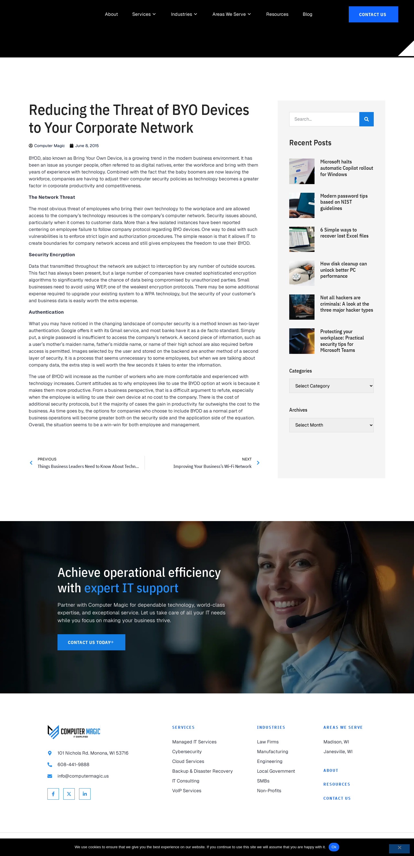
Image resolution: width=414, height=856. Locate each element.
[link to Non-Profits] (278, 790)
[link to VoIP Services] (203, 790)
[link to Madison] (345, 742)
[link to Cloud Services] (203, 761)
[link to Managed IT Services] (203, 742)
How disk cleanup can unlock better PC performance (343, 269)
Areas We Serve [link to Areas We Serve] (343, 727)
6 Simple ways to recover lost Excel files (344, 232)
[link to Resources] (277, 14)
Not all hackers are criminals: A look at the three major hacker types (346, 303)
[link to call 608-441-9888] (98, 764)
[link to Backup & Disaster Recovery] (203, 771)
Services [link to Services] (183, 727)
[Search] (366, 119)
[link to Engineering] (278, 761)
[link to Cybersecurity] (203, 751)
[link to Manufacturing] (278, 751)
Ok (333, 847)
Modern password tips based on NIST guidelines (344, 201)
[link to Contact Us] (373, 14)
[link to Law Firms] (278, 742)
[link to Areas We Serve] (229, 14)
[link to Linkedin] (85, 794)
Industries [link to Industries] (271, 727)
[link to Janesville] (345, 751)
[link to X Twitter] (69, 794)
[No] (399, 848)
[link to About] (111, 14)
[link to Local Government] (278, 771)
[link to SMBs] (278, 781)
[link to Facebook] (53, 794)
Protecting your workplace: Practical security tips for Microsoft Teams (342, 340)
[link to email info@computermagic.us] (98, 776)
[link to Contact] (345, 798)
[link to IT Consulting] (203, 781)
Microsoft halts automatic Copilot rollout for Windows (346, 167)
